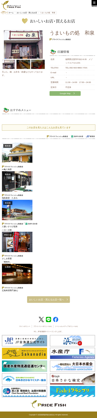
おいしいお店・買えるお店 (27, 13)
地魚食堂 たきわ (10, 198)
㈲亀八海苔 (7, 169)
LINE (48, 319)
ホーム (11, 13)
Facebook (55, 319)
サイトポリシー (24, 326)
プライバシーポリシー (42, 326)
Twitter (41, 319)
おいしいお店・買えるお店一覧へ (46, 299)
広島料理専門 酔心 (10, 290)
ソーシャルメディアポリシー (66, 326)
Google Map (65, 93)
